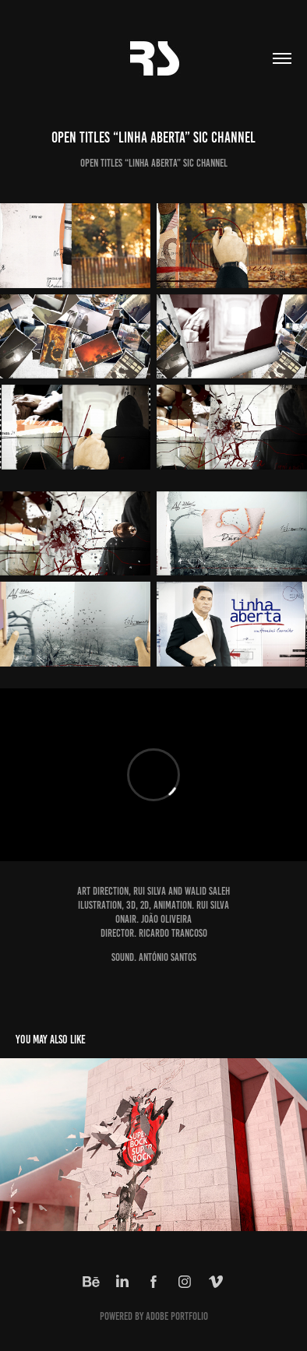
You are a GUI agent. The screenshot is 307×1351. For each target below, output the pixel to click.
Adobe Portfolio (177, 1316)
